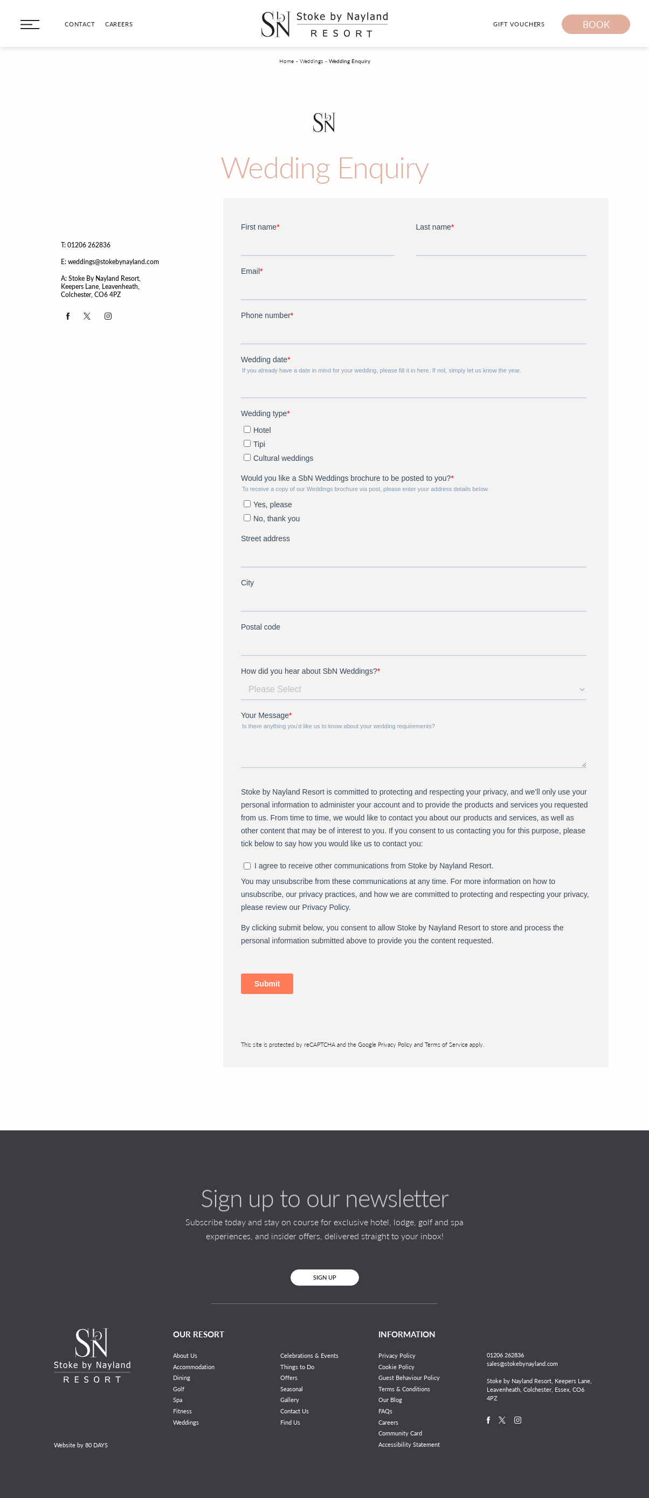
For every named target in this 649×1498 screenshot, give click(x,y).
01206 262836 (89, 245)
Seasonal (291, 1389)
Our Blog (390, 1400)
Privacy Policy (395, 1044)
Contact (80, 24)
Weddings (311, 61)
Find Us (290, 1422)
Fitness (182, 1411)
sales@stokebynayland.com (522, 1363)
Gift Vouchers (519, 24)
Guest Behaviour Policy (409, 1377)
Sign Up (324, 1277)
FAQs (385, 1411)
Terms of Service (446, 1044)
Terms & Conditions (404, 1389)
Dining (181, 1377)
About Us (185, 1355)
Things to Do (297, 1367)
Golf (178, 1389)
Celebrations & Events (309, 1355)
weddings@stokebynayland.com (113, 261)
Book (596, 24)
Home (286, 61)
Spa (177, 1400)
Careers (119, 24)
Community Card (400, 1433)
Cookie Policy (396, 1367)
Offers (289, 1377)
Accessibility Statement (409, 1444)
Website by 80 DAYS (81, 1445)
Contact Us (294, 1411)
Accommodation (194, 1367)
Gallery (289, 1400)
